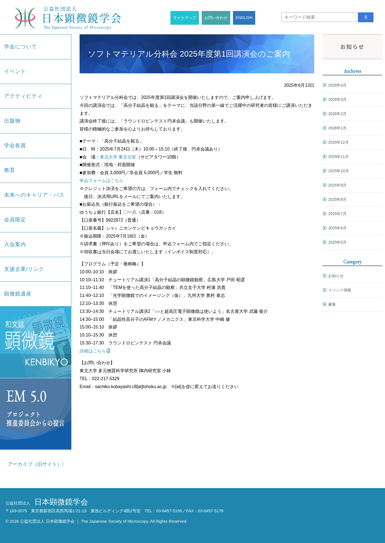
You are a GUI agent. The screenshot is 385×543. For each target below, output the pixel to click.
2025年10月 (338, 171)
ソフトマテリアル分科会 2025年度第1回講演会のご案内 (189, 53)
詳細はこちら (93, 351)
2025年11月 (338, 156)
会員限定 (15, 219)
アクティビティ (23, 96)
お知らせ (336, 276)
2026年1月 (337, 128)
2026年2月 (337, 114)
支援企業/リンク (24, 269)
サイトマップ (184, 17)
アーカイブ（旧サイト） (36, 464)
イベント (15, 71)
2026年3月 (337, 99)
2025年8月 (337, 199)
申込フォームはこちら (101, 180)
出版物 (12, 121)
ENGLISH (244, 17)
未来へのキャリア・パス (34, 195)
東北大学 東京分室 (118, 157)
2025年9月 (337, 185)
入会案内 (15, 244)
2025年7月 (337, 213)
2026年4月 (337, 85)
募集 (332, 304)
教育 (9, 170)
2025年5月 (337, 242)
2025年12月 (338, 142)
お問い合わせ (215, 17)
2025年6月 (337, 228)
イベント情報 (339, 290)
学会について (20, 46)
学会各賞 (15, 145)
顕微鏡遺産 (18, 294)
